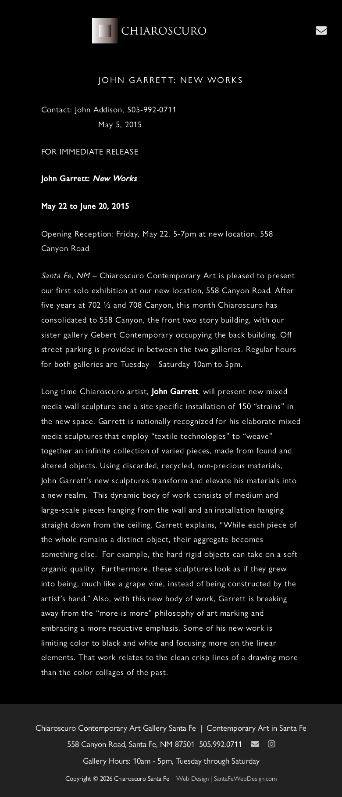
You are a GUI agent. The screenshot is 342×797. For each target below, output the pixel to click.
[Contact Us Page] (321, 30)
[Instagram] (271, 744)
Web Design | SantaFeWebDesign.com (226, 778)
